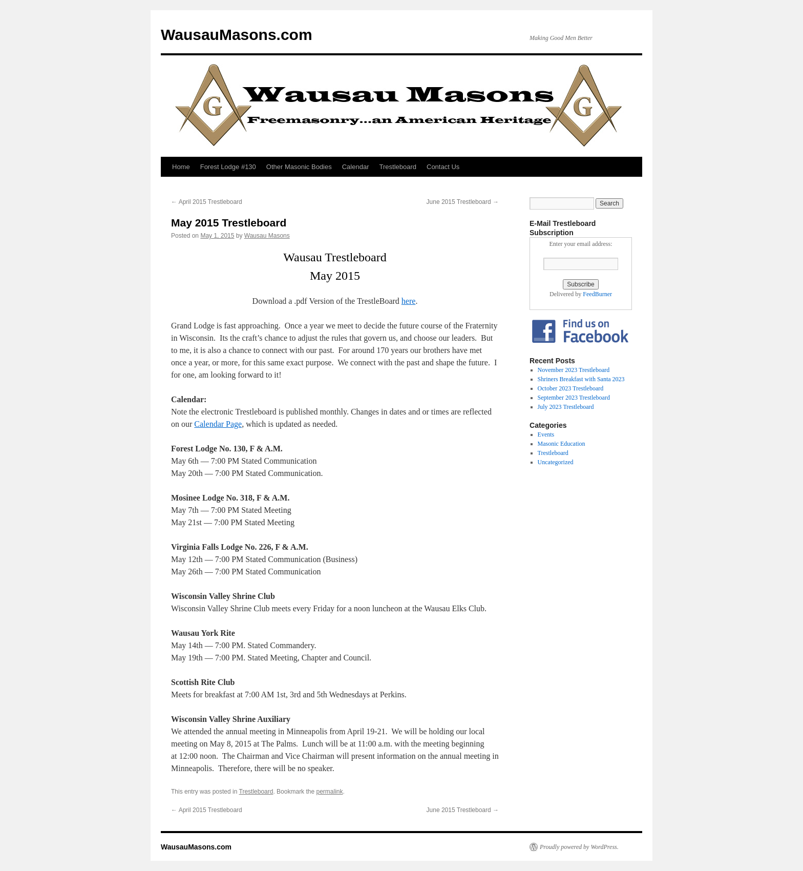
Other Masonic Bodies (299, 167)
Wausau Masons (267, 235)
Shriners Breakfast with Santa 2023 (581, 379)
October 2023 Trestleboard (571, 388)
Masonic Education (561, 443)
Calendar (355, 167)
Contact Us (443, 167)
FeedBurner (597, 294)
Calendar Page (218, 424)
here (409, 301)
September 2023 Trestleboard (574, 397)
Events (546, 434)
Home (181, 167)
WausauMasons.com (236, 34)
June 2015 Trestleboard (463, 201)
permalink (329, 791)
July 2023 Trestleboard (566, 406)
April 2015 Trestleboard (206, 201)
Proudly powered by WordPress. (579, 847)
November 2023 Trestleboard (574, 370)
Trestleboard (398, 167)
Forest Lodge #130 (228, 167)
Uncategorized (556, 462)
